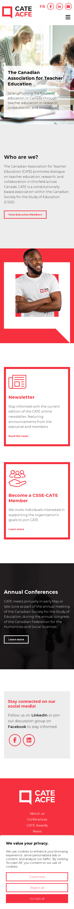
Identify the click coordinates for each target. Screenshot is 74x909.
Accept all (37, 898)
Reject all (37, 888)
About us (37, 813)
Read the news (18, 436)
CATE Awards (37, 825)
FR (42, 6)
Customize (37, 877)
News (37, 831)
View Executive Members (25, 214)
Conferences (37, 819)
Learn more (16, 529)
